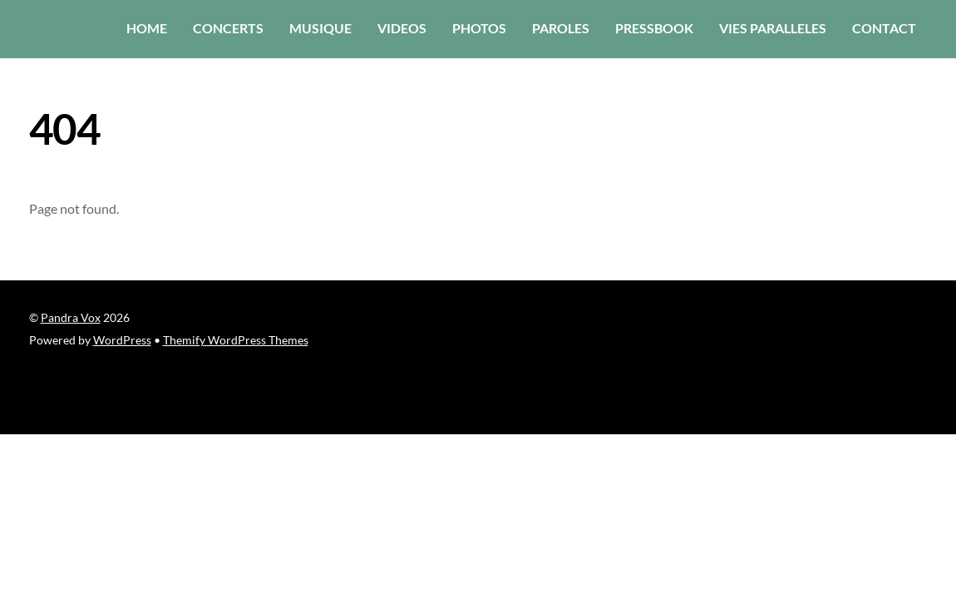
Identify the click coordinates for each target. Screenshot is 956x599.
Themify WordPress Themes (235, 340)
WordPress (122, 340)
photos (479, 28)
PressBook (654, 28)
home (146, 28)
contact (884, 28)
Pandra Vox (71, 317)
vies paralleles (772, 28)
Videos (401, 28)
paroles (560, 28)
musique (320, 28)
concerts (228, 28)
